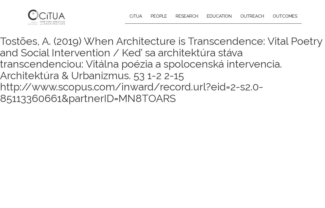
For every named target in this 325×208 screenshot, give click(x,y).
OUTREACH (252, 16)
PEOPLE (159, 16)
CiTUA (135, 16)
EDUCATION (219, 16)
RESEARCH (187, 16)
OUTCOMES (285, 16)
